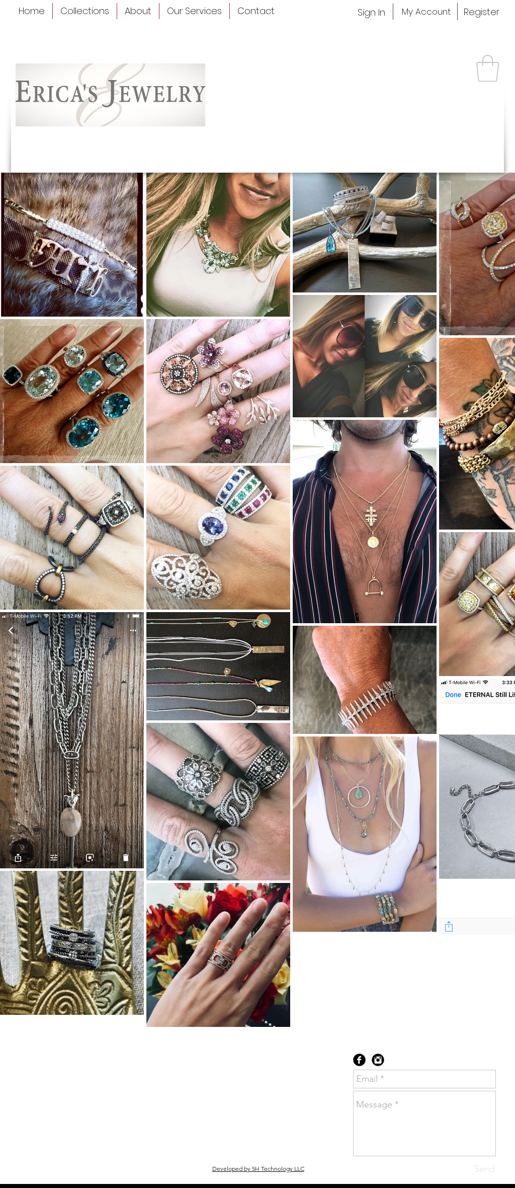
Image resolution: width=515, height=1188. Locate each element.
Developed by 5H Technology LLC (258, 1168)
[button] (487, 68)
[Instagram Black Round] (378, 1060)
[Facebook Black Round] (359, 1060)
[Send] (484, 1169)
